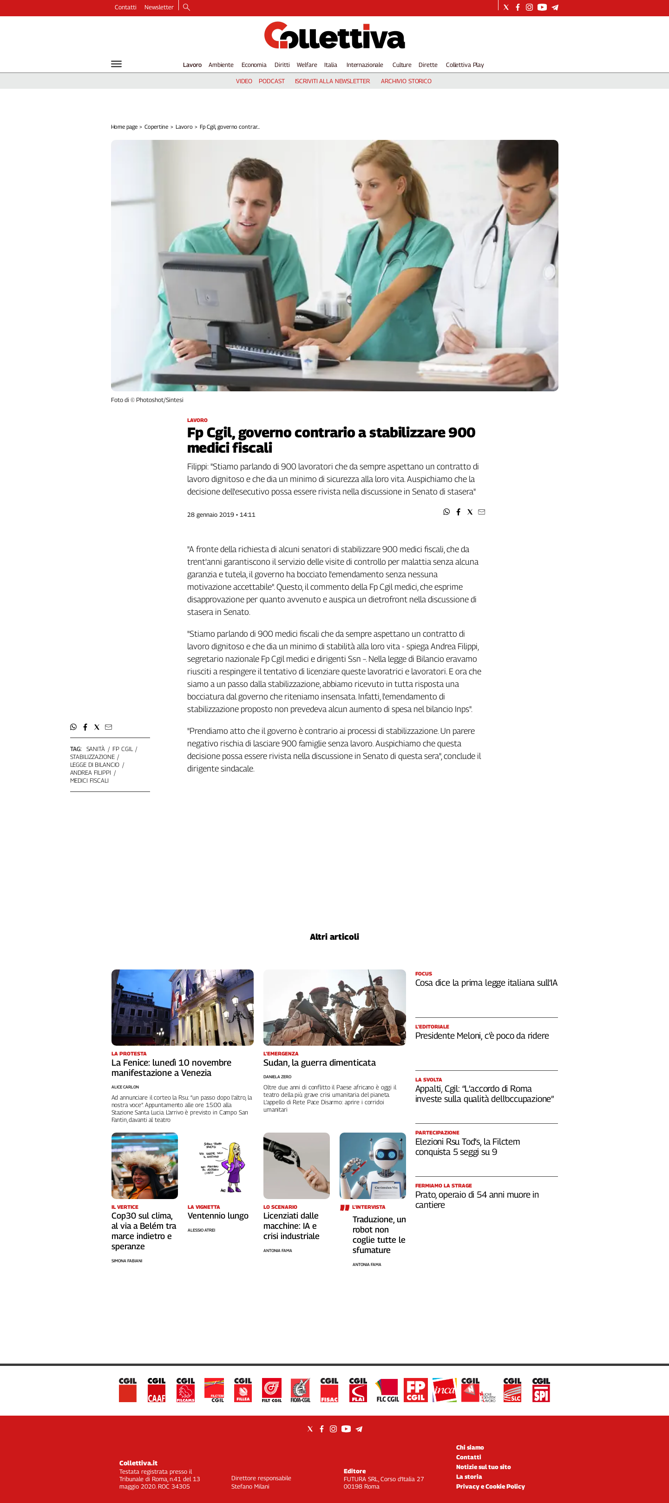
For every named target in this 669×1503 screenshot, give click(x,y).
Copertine (156, 126)
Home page (124, 126)
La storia (469, 1476)
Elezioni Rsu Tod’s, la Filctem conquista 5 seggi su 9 (467, 1146)
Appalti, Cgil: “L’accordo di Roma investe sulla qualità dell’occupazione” (484, 1093)
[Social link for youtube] (542, 7)
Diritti (282, 64)
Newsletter (159, 7)
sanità (95, 748)
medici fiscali (89, 780)
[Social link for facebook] (517, 7)
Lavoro (192, 64)
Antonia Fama (277, 1250)
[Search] (186, 8)
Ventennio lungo (218, 1215)
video (244, 81)
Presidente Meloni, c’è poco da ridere (482, 1035)
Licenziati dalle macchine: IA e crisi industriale (291, 1226)
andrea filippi (90, 772)
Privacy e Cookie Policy (490, 1486)
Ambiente (221, 64)
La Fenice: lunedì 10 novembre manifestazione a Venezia (171, 1067)
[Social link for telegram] (554, 7)
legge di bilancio (95, 764)
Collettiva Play (465, 64)
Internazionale (365, 64)
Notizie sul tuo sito (483, 1466)
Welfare (307, 64)
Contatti (126, 7)
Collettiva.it (138, 1463)
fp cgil (122, 748)
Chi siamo (470, 1447)
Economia (254, 64)
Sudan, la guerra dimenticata (319, 1062)
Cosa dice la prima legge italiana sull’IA (486, 982)
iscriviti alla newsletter (332, 81)
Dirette (428, 64)
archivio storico (406, 81)
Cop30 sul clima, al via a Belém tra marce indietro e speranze (144, 1231)
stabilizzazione (92, 756)
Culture (402, 64)
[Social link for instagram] (529, 7)
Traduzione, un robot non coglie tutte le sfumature (379, 1234)
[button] (446, 511)
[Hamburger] (116, 64)
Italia (330, 64)
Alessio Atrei (201, 1230)
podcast (271, 81)
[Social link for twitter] (506, 7)
